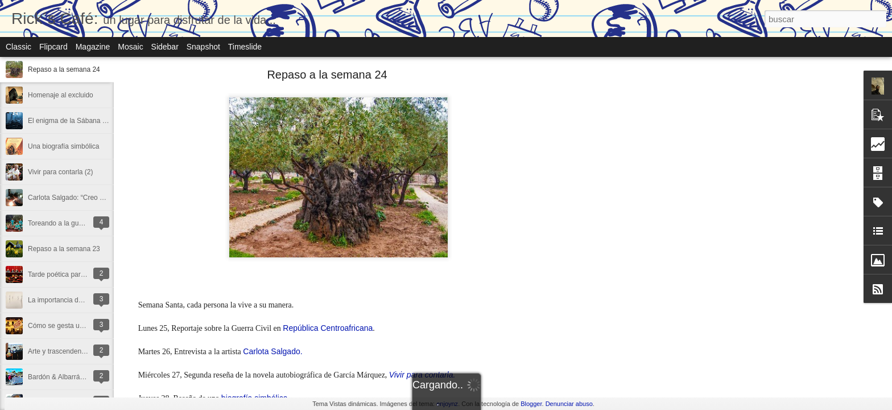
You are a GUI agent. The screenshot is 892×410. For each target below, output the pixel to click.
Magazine (93, 46)
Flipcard (53, 46)
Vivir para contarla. (422, 374)
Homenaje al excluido (60, 95)
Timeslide (245, 46)
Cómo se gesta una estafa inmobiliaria (86, 326)
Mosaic (130, 46)
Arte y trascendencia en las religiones (84, 351)
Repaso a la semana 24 (64, 69)
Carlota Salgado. (272, 351)
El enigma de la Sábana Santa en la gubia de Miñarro (109, 121)
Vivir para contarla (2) (60, 172)
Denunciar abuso (569, 403)
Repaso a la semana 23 (64, 249)
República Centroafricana (328, 328)
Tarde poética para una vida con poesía (87, 274)
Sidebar (165, 46)
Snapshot (203, 46)
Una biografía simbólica (63, 146)
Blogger (531, 403)
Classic (18, 46)
